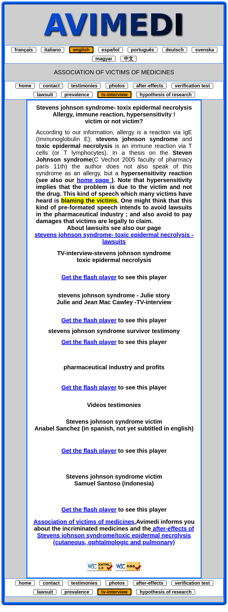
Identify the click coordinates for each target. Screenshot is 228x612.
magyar (103, 58)
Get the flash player (89, 277)
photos (117, 85)
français (24, 49)
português (142, 49)
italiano (52, 49)
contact (51, 85)
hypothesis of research (165, 94)
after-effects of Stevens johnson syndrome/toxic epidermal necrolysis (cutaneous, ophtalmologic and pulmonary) (115, 535)
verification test (192, 85)
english (81, 49)
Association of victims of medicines (84, 521)
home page (94, 180)
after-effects (150, 85)
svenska (204, 49)
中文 (128, 58)
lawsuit (45, 94)
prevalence (76, 94)
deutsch (175, 49)
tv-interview (114, 94)
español (110, 49)
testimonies (84, 85)
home (25, 85)
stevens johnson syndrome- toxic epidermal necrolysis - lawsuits (114, 238)
